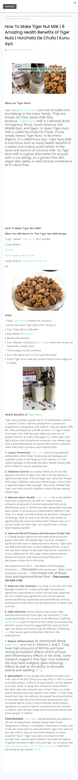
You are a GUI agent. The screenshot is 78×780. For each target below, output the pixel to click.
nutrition (14, 16)
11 (39, 670)
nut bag (41, 342)
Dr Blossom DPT (13, 50)
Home (7, 16)
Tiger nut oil (43, 497)
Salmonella (11, 621)
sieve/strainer (26, 255)
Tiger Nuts (28, 121)
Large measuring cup (34, 260)
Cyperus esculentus (28, 110)
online (37, 749)
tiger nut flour (13, 746)
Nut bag (9, 255)
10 (59, 615)
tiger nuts (12, 644)
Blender (28, 333)
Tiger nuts (37, 452)
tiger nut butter (47, 746)
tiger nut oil (30, 746)
